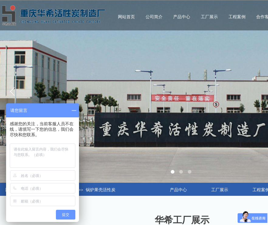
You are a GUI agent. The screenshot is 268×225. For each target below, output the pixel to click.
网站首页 (126, 17)
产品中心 (181, 17)
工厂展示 (209, 17)
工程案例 (237, 17)
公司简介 (154, 17)
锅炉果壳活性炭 (100, 190)
